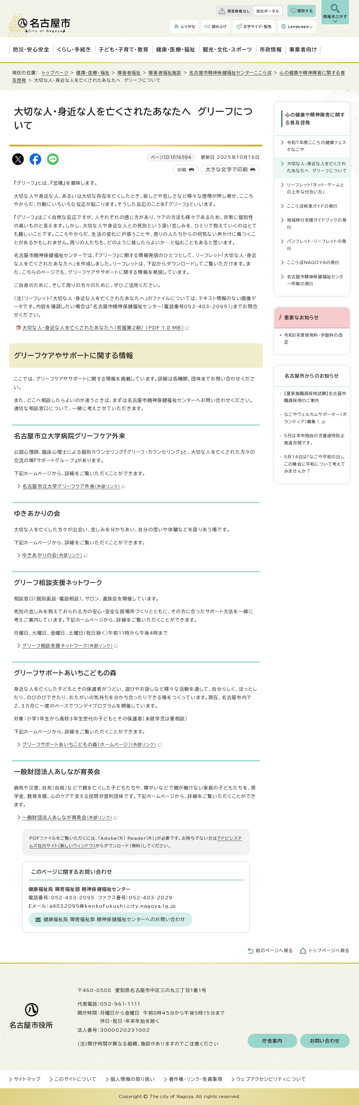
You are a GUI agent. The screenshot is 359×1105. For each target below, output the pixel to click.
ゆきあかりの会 (54, 555)
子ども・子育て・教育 (124, 49)
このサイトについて (76, 1079)
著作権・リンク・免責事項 (195, 1079)
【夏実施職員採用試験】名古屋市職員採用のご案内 (315, 397)
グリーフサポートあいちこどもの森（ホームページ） (91, 744)
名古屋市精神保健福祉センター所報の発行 (315, 280)
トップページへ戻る (329, 950)
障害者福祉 (129, 73)
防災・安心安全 (31, 49)
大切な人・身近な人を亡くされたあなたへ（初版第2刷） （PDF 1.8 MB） (105, 327)
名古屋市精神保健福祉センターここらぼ (230, 73)
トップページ (55, 73)
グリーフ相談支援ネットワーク (70, 645)
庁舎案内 (272, 1040)
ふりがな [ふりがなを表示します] (188, 26)
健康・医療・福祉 (176, 49)
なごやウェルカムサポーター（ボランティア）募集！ (315, 418)
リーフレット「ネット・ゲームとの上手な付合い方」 (315, 188)
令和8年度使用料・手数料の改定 (313, 338)
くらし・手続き (74, 49)
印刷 (182, 170)
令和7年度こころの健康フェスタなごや (316, 146)
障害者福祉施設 (165, 73)
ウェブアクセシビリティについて (271, 1079)
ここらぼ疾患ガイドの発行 (312, 206)
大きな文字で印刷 (226, 169)
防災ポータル (268, 11)
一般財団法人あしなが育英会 (69, 817)
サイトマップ (27, 1079)
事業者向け (303, 49)
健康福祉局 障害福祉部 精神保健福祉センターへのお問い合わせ (114, 919)
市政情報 (271, 49)
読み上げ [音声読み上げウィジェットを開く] (219, 26)
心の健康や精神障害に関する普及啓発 (315, 118)
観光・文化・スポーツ (227, 49)
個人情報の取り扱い (133, 1079)
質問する (305, 10)
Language (298, 26)
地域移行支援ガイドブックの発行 (317, 223)
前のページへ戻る (274, 950)
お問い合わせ (325, 1040)
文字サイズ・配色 (257, 26)
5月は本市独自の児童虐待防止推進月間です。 (314, 439)
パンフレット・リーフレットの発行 (316, 244)
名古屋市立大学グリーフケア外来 (73, 486)
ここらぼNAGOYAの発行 (313, 262)
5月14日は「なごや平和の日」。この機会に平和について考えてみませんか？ (315, 464)
